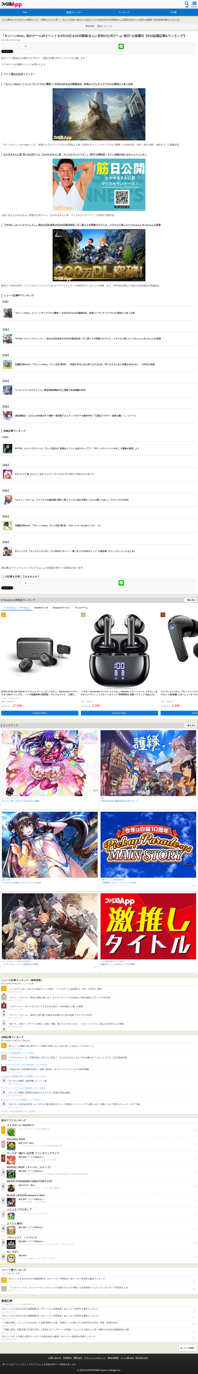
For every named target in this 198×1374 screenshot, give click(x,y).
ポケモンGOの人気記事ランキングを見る (19, 1111)
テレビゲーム (81, 607)
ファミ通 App (11, 5)
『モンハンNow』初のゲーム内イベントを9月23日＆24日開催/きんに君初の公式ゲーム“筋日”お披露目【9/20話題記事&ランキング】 (120, 19)
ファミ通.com (127, 1358)
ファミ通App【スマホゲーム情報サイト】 (20, 19)
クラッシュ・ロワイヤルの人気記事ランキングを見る (24, 1088)
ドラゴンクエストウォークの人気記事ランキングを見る (25, 1065)
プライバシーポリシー (95, 1358)
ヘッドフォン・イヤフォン (17, 607)
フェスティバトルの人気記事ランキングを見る (21, 1100)
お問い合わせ (54, 1358)
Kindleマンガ (41, 607)
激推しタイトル (104, 26)
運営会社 (78, 1358)
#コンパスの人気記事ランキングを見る (18, 1053)
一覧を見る (190, 600)
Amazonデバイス (61, 607)
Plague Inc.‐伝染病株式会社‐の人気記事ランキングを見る (24, 1076)
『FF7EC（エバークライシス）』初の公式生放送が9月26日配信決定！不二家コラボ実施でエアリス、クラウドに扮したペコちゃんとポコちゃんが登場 (82, 225)
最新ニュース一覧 (50, 19)
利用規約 (67, 1358)
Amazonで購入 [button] (40, 713)
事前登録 (90, 26)
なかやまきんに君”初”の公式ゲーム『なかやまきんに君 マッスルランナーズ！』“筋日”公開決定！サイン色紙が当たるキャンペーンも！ (75, 154)
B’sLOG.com (142, 1358)
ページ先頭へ (189, 1348)
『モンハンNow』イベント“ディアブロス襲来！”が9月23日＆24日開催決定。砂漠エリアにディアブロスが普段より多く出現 (68, 84)
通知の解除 (113, 1358)
